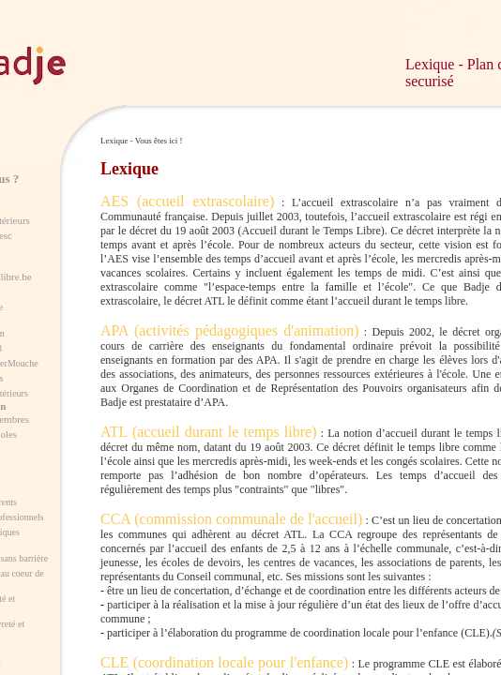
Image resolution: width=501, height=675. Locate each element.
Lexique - (436, 64)
